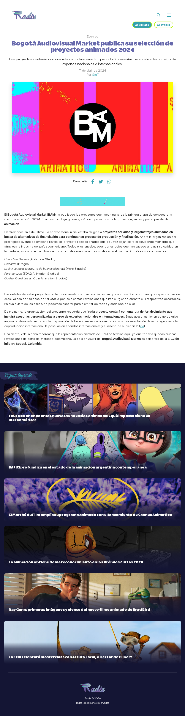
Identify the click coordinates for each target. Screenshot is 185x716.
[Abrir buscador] (158, 15)
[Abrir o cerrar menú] (169, 15)
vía (142, 326)
